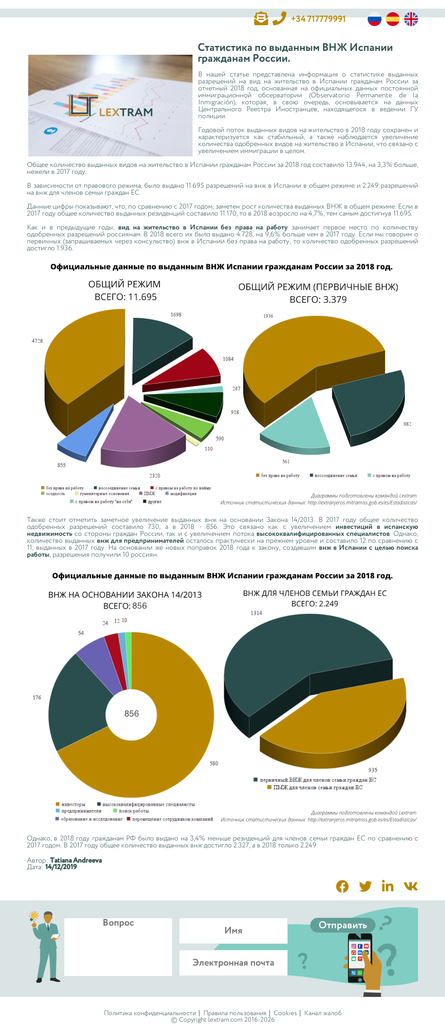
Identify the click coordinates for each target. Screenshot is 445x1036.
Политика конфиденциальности (150, 1013)
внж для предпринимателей (140, 541)
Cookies (285, 1013)
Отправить (343, 925)
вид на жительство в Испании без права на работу (203, 227)
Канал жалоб (323, 1013)
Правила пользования (234, 1013)
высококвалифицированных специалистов (322, 534)
